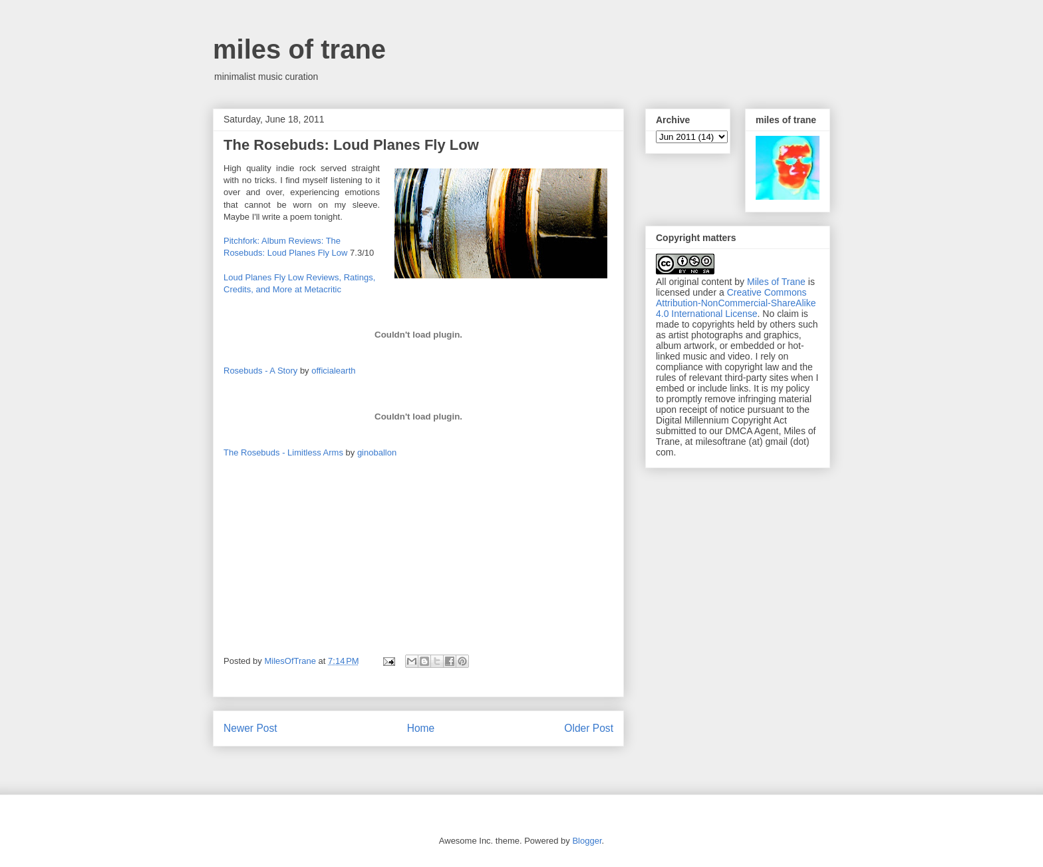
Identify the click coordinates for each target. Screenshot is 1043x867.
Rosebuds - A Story (260, 371)
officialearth (333, 371)
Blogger (586, 841)
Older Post (588, 728)
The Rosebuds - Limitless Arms (283, 452)
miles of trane (299, 49)
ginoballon (376, 452)
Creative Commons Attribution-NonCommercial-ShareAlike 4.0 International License (736, 303)
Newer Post (250, 728)
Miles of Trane (776, 281)
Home (421, 728)
